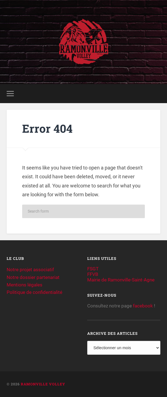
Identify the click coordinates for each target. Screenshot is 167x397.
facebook (143, 306)
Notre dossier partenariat (33, 277)
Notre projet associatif (30, 269)
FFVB (92, 274)
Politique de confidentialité (34, 292)
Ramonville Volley (43, 384)
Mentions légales (24, 285)
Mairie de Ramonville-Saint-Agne (121, 280)
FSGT (93, 268)
